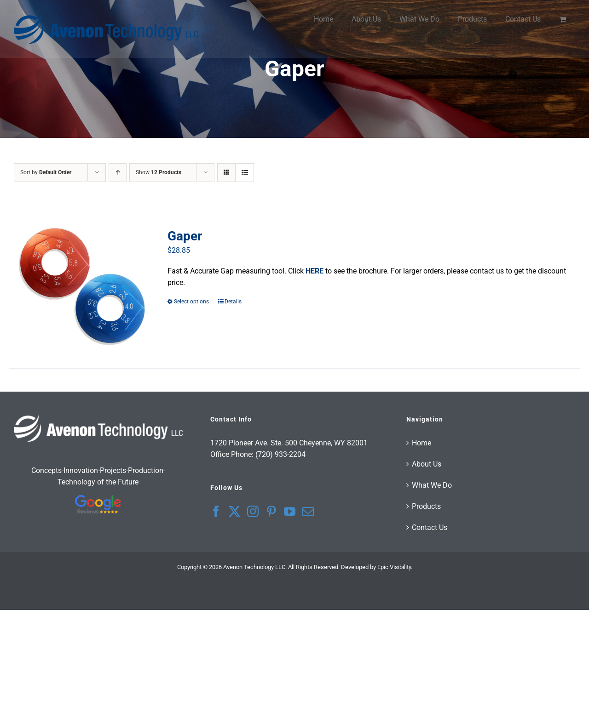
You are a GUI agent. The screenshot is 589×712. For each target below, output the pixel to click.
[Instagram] (253, 511)
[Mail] (308, 511)
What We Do (432, 485)
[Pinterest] (271, 511)
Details (233, 301)
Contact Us (429, 527)
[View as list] (245, 173)
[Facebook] (216, 511)
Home (421, 443)
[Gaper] (81, 286)
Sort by (45, 172)
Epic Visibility (394, 567)
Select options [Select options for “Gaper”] (191, 301)
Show (158, 172)
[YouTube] (289, 511)
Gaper (184, 236)
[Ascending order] (118, 172)
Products (426, 506)
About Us (426, 464)
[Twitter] (234, 511)
